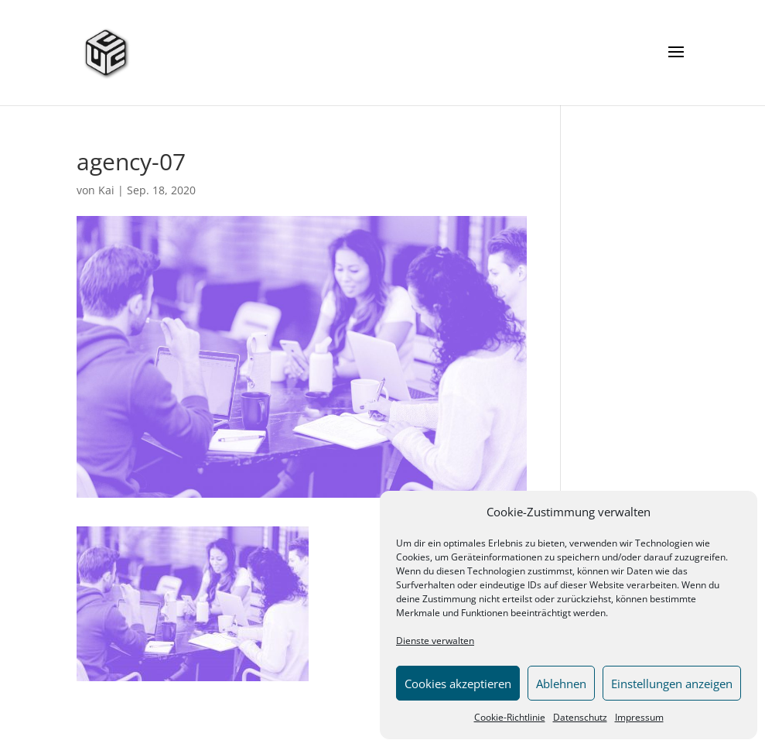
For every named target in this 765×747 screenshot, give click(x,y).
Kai (106, 190)
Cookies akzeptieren (458, 683)
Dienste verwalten (435, 640)
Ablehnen (561, 683)
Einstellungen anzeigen (672, 683)
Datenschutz (580, 717)
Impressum (639, 717)
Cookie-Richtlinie (509, 717)
